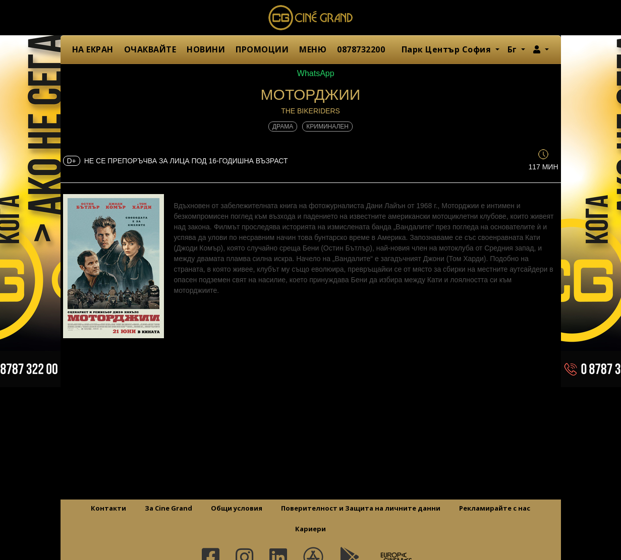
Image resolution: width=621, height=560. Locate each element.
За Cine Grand (168, 508)
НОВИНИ (206, 49)
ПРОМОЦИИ (262, 49)
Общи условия (236, 508)
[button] (541, 49)
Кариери (310, 528)
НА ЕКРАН (93, 49)
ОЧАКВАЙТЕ (150, 49)
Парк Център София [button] (447, 49)
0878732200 (361, 49)
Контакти (108, 508)
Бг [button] (513, 49)
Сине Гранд (310, 17)
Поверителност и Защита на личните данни (360, 508)
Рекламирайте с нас (494, 508)
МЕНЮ (312, 49)
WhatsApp (310, 73)
